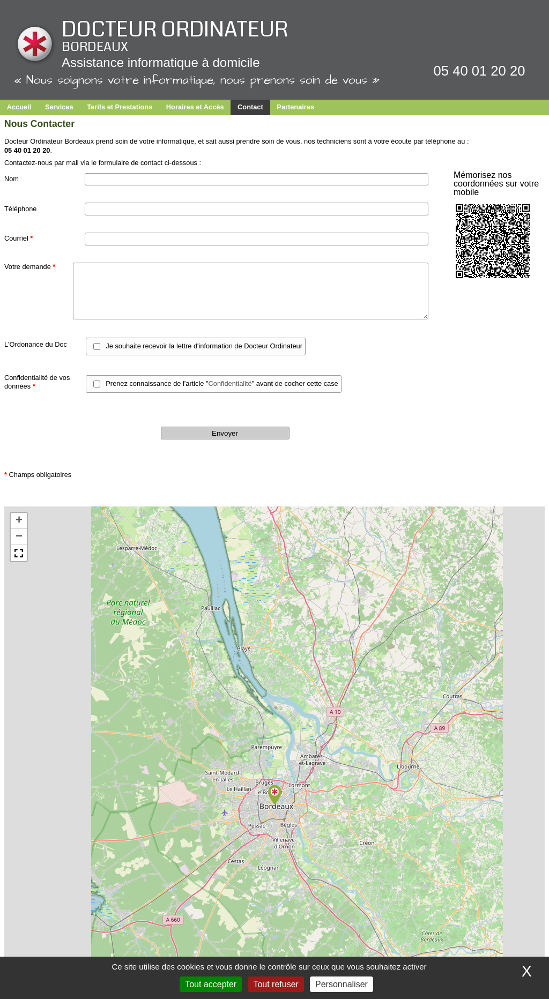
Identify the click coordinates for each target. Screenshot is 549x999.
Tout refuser (275, 984)
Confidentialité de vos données (37, 382)
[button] (274, 795)
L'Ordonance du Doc (35, 344)
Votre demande (29, 267)
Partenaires (295, 107)
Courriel (18, 238)
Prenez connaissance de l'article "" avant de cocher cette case (222, 383)
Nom (11, 179)
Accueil (19, 107)
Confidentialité (230, 383)
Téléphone (20, 209)
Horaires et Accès (195, 107)
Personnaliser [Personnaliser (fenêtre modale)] (341, 984)
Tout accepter (210, 984)
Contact (250, 107)
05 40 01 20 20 (479, 70)
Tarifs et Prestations (119, 107)
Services (59, 107)
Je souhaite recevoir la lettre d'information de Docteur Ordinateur (204, 346)
